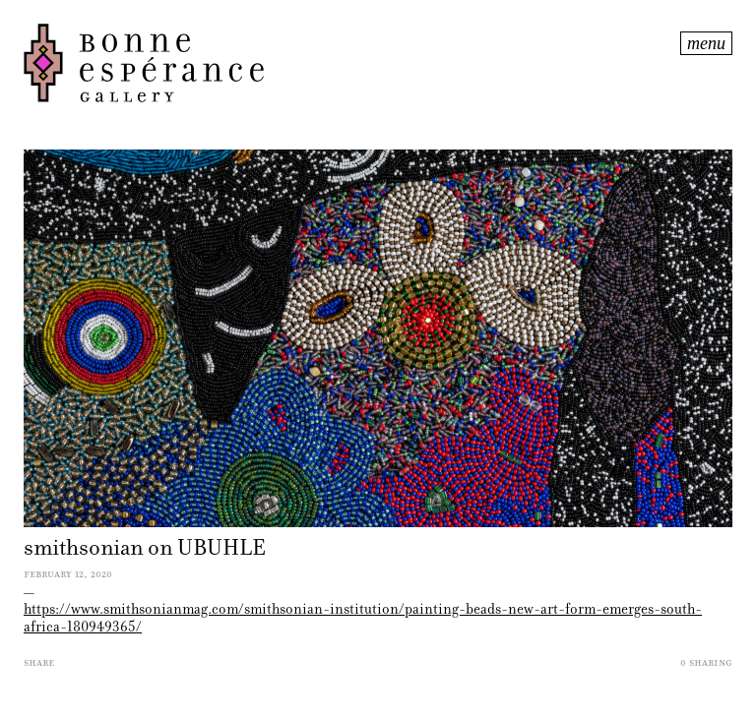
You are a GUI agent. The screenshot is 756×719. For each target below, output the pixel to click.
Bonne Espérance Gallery (350, 63)
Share (39, 662)
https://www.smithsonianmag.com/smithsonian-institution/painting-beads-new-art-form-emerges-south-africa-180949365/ (363, 617)
